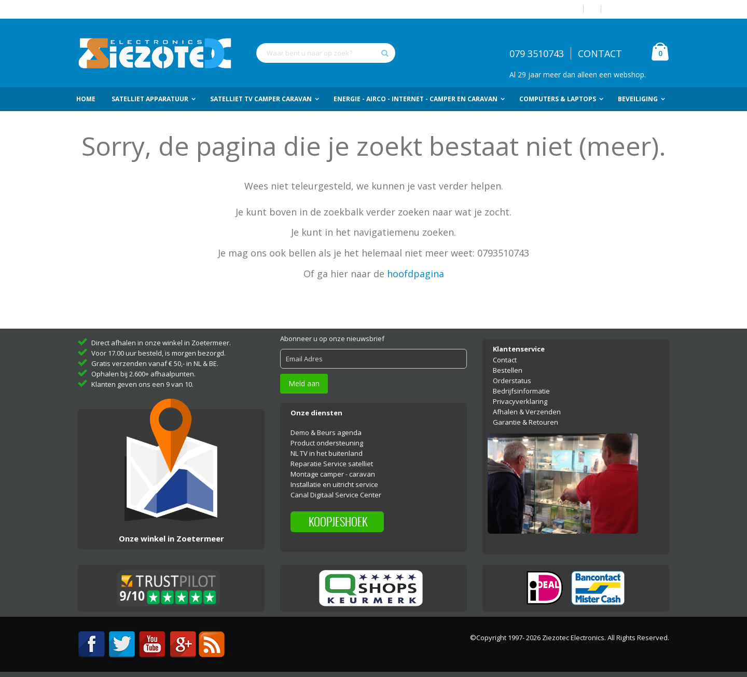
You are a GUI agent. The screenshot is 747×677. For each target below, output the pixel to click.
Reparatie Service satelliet (331, 463)
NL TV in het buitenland (326, 453)
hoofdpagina (415, 273)
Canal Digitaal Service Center (335, 494)
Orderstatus (512, 380)
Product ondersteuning (326, 443)
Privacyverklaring (520, 401)
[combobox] (326, 53)
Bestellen (507, 370)
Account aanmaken (639, 9)
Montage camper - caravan (332, 474)
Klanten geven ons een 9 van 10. (142, 384)
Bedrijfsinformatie (521, 391)
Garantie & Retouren (525, 422)
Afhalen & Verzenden (527, 411)
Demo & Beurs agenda (326, 432)
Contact (505, 359)
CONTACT (600, 53)
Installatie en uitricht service (334, 484)
